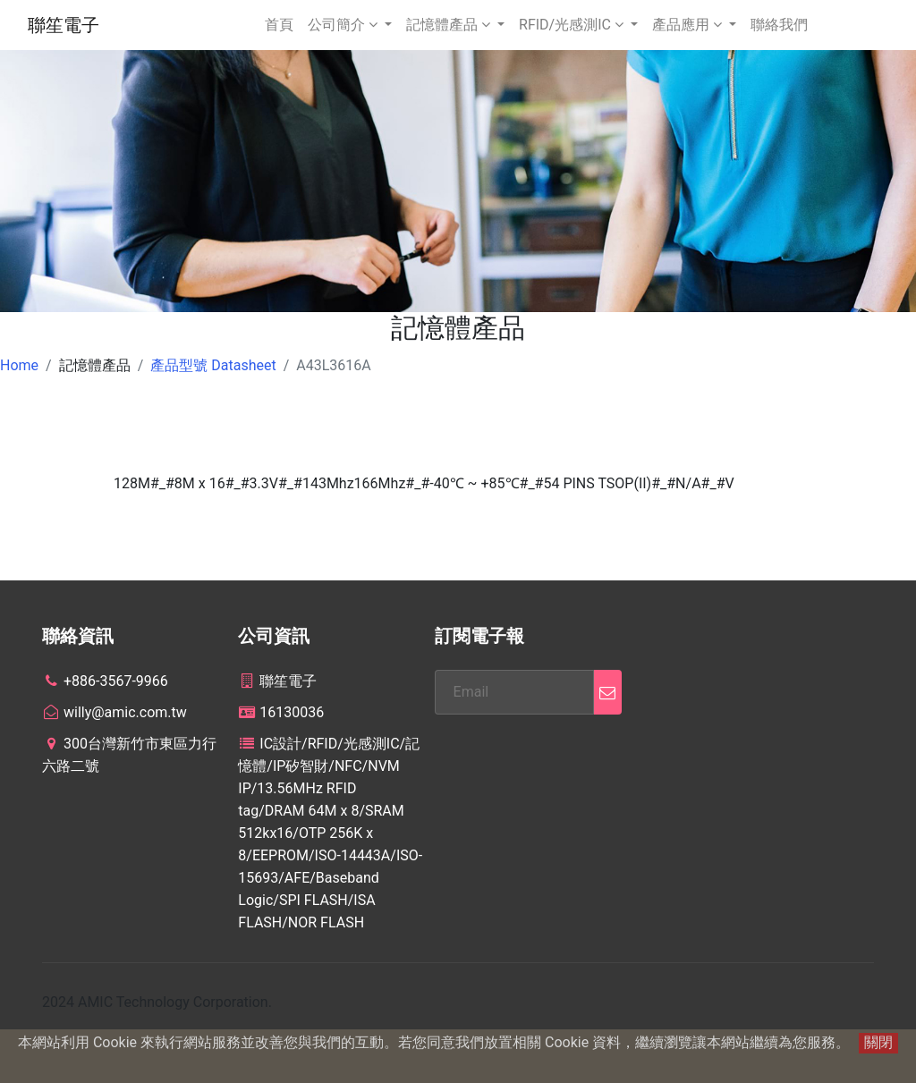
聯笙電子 (63, 25)
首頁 (279, 24)
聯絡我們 (779, 24)
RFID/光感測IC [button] (573, 24)
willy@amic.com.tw (114, 712)
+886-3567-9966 (105, 681)
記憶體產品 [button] (450, 24)
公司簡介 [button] (344, 24)
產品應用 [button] (688, 24)
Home (19, 365)
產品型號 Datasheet (213, 365)
